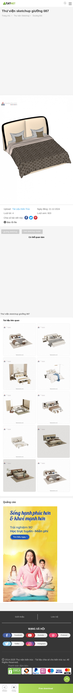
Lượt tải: (8, 213)
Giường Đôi (37, 16)
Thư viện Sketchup (21, 16)
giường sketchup (10, 232)
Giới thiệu (19, 617)
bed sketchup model (32, 231)
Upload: (8, 209)
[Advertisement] (36, 56)
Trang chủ (6, 16)
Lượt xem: (42, 213)
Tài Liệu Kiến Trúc (21, 209)
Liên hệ (54, 617)
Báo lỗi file (12, 222)
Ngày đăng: (43, 209)
